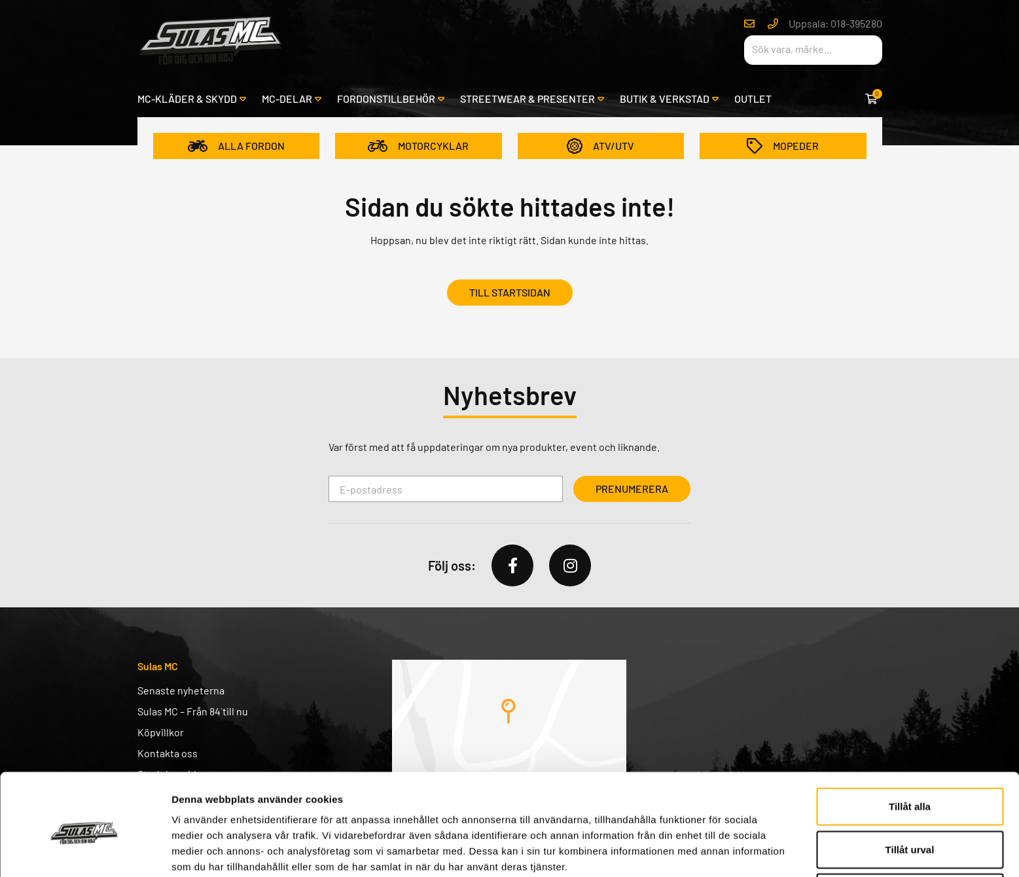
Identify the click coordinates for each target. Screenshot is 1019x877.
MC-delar (287, 98)
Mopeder (783, 146)
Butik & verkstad (664, 98)
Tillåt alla (910, 748)
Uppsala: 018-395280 (835, 23)
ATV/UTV (600, 146)
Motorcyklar (418, 146)
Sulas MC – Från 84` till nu (192, 711)
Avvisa (909, 834)
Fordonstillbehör (386, 98)
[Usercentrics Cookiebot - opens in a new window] (84, 851)
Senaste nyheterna (180, 690)
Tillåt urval (910, 791)
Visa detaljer (711, 851)
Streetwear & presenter (527, 98)
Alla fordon (236, 146)
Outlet (753, 98)
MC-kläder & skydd (187, 98)
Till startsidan (509, 292)
